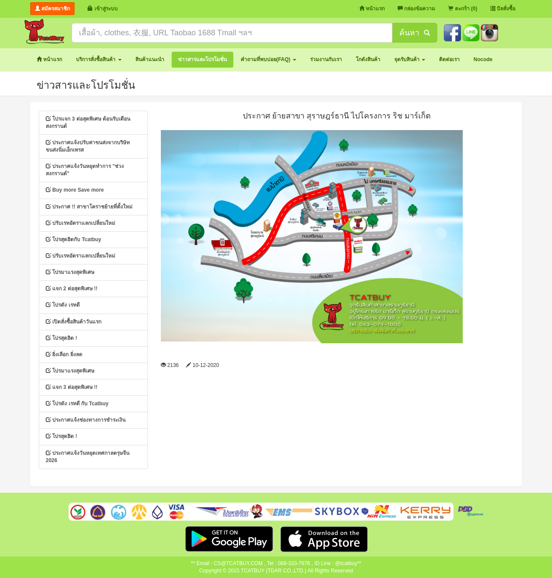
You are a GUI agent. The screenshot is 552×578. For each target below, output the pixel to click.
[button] (98, 60)
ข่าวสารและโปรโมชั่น (86, 85)
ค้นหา (414, 32)
